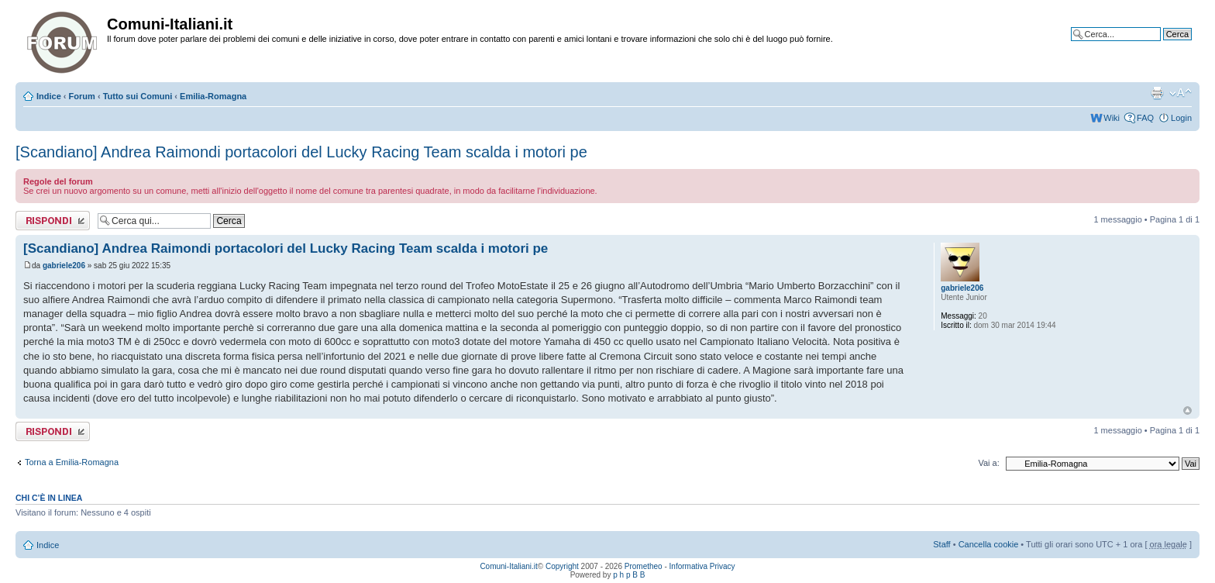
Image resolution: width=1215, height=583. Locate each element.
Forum (82, 96)
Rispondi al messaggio (52, 220)
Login (1181, 117)
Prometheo (644, 566)
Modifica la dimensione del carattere (1180, 93)
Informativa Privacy (702, 566)
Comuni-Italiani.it (508, 566)
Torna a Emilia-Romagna (72, 462)
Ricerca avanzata (1159, 45)
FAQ (1145, 117)
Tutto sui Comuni (138, 96)
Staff (941, 544)
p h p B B (629, 575)
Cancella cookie (989, 544)
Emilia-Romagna (213, 96)
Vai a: (988, 462)
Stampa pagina (1156, 93)
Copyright (562, 566)
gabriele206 (64, 265)
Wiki (1111, 117)
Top (1187, 410)
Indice (48, 96)
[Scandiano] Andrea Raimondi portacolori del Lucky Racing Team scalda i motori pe (301, 151)
